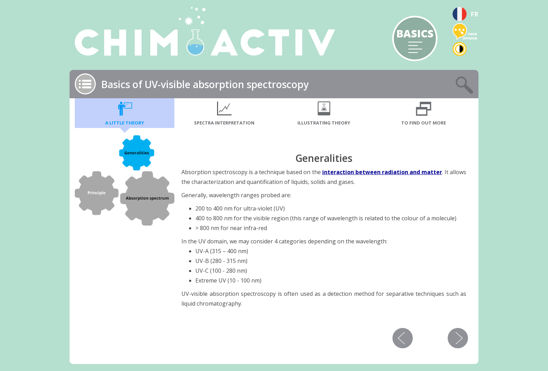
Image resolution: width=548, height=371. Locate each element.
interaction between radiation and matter (382, 172)
